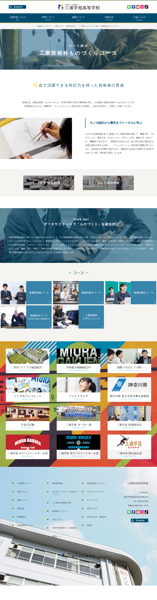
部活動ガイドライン (60, 511)
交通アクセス (92, 509)
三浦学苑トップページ (44, 26)
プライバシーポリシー (95, 492)
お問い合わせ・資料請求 (96, 517)
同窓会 (89, 525)
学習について (22, 492)
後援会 (54, 536)
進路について (22, 500)
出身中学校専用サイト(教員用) (64, 528)
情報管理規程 (57, 483)
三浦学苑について (24, 483)
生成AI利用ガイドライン (96, 483)
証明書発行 (21, 517)
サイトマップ (92, 500)
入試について (57, 520)
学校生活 (20, 509)
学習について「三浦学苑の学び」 (66, 26)
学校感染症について (25, 525)
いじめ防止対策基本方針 (61, 503)
